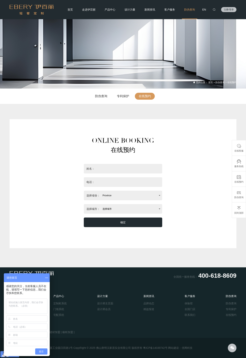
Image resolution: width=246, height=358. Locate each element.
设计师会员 (104, 309)
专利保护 (123, 96)
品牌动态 (148, 303)
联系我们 (190, 314)
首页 (70, 9)
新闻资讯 (149, 9)
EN (204, 9)
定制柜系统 (60, 303)
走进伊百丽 (88, 9)
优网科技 (187, 347)
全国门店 (190, 309)
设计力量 (130, 9)
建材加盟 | (56, 332)
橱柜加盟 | (68, 332)
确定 (123, 222)
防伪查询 (189, 9)
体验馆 (189, 303)
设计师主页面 (105, 303)
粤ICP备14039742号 (155, 347)
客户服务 (169, 9)
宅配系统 (58, 314)
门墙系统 (58, 309)
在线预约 (231, 82)
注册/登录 (229, 9)
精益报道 (148, 309)
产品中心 (110, 9)
